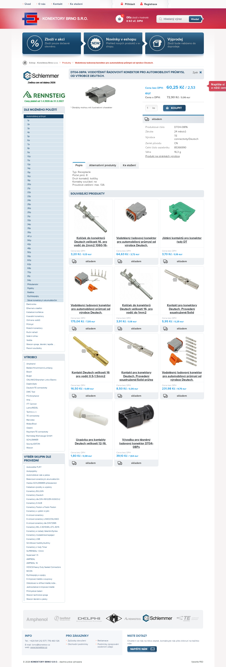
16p (29, 176)
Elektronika (31, 304)
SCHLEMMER (32, 440)
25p (29, 204)
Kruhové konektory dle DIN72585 (41, 523)
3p (28, 128)
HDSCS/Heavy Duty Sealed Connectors (43, 567)
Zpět (195, 72)
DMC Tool (30, 392)
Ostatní (29, 428)
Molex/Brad (31, 424)
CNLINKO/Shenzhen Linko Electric (41, 380)
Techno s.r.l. (31, 412)
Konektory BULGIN (35, 491)
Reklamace (103, 640)
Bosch (29, 372)
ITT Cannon (31, 404)
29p (29, 212)
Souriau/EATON (33, 444)
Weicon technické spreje (37, 595)
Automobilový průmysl (36, 116)
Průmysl (29, 324)
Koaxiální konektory (35, 316)
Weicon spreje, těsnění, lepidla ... (40, 344)
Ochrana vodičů (33, 320)
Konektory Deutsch (34, 495)
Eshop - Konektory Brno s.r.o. (43, 62)
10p (29, 156)
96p (29, 240)
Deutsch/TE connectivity (36, 388)
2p (28, 124)
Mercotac (30, 420)
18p (28, 180)
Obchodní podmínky (78, 644)
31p (28, 216)
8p (28, 148)
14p (28, 168)
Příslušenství (32, 284)
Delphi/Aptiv (31, 384)
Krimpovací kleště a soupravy (39, 579)
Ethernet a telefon (34, 308)
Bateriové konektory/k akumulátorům (42, 479)
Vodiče (29, 340)
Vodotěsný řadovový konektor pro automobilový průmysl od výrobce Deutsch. (114, 62)
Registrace (150, 4)
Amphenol (30, 364)
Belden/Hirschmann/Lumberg (39, 368)
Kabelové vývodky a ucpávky (39, 487)
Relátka (30, 292)
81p (28, 276)
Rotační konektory (34, 328)
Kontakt (57, 4)
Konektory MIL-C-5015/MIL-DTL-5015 (42, 527)
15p (28, 172)
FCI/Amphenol (32, 396)
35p (29, 228)
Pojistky (30, 288)
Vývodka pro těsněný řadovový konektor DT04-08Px (136, 443)
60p (29, 260)
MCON (29, 571)
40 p (29, 236)
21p (28, 188)
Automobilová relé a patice (38, 475)
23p (29, 196)
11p (28, 160)
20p (29, 184)
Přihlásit (130, 4)
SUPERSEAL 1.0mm (35, 551)
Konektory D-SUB (34, 503)
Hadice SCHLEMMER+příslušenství (41, 483)
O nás (41, 4)
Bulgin (29, 376)
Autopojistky (31, 471)
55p (29, 256)
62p (29, 264)
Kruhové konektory (34, 515)
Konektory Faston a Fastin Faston (41, 507)
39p (29, 232)
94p (29, 280)
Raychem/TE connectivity (37, 432)
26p (29, 208)
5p (28, 136)
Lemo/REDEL (32, 408)
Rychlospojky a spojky (36, 575)
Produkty (66, 62)
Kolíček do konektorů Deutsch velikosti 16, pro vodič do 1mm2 (136, 308)
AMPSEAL (30, 559)
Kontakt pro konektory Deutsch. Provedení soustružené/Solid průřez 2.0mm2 (136, 378)
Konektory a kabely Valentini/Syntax (42, 531)
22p (29, 192)
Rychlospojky (33, 296)
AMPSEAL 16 (32, 563)
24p (29, 200)
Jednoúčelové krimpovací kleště (40, 587)
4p (28, 132)
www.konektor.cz (38, 647)
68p (29, 268)
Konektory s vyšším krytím (37, 511)
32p (29, 220)
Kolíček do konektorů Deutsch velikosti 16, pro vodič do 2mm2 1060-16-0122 (90, 243)
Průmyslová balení (34, 591)
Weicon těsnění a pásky (36, 599)
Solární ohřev (32, 336)
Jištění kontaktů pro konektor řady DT (182, 240)
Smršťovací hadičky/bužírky (38, 543)
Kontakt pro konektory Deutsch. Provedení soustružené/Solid (182, 308)
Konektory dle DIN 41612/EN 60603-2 (43, 499)
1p (28, 120)
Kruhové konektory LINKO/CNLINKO (42, 519)
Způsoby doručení (77, 640)
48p (29, 248)
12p (28, 164)
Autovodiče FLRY (34, 467)
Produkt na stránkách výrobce (162, 156)
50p (29, 252)
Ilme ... (29, 400)
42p (29, 244)
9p (28, 152)
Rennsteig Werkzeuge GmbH (39, 436)
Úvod (28, 4)
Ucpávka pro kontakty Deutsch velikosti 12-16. (90, 441)
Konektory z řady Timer (36, 547)
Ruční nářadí (31, 332)
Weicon (29, 448)
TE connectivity (32, 416)
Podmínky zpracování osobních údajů (108, 645)
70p (29, 272)
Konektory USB (33, 539)
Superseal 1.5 (32, 555)
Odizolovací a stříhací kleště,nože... (41, 583)
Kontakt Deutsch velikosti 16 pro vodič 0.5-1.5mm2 (91, 374)
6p (28, 140)
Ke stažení (76, 4)
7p (28, 144)
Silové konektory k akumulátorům (42, 300)
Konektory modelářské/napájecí (40, 535)
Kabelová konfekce (34, 312)
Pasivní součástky (34, 348)
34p (29, 224)
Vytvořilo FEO (197, 662)
